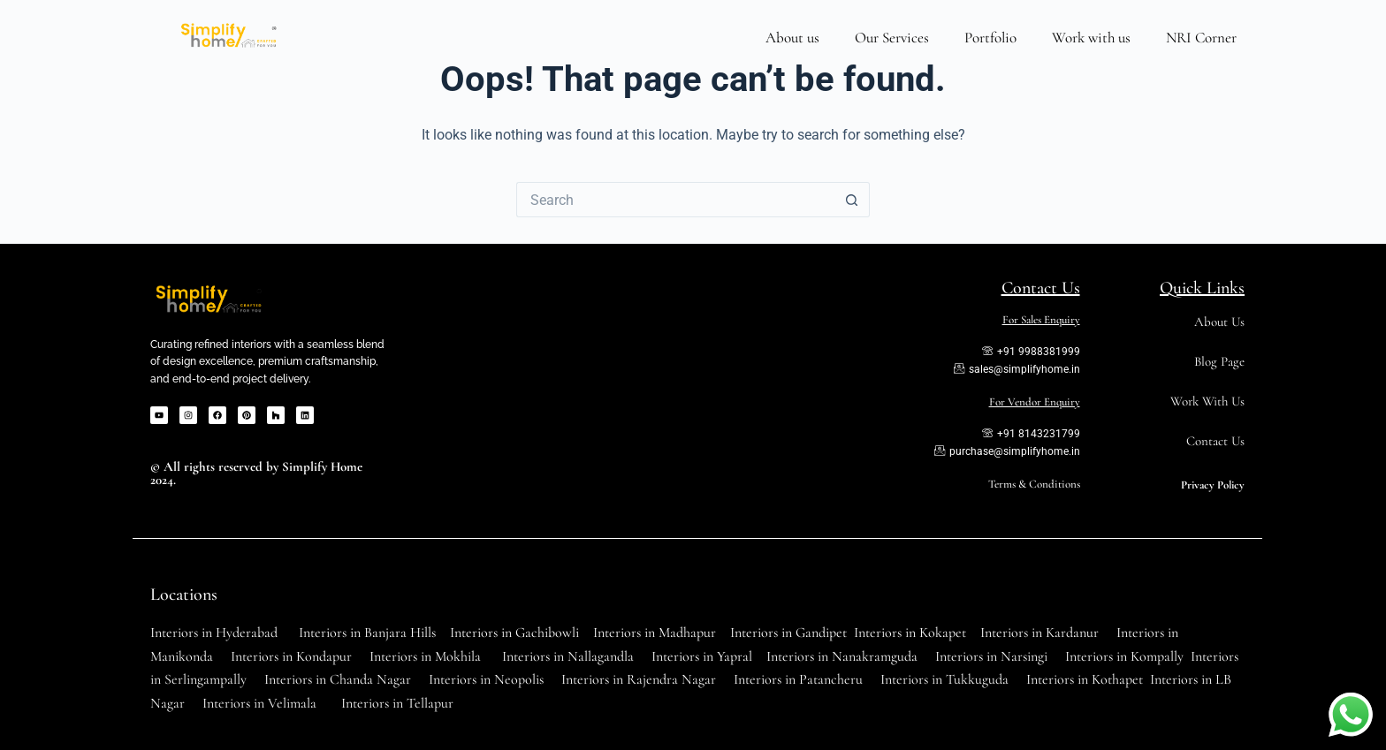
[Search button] (852, 199)
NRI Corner (1201, 37)
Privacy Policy (1213, 485)
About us (792, 37)
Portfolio (990, 37)
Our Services (892, 37)
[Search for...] (675, 199)
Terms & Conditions (1034, 484)
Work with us (1091, 37)
